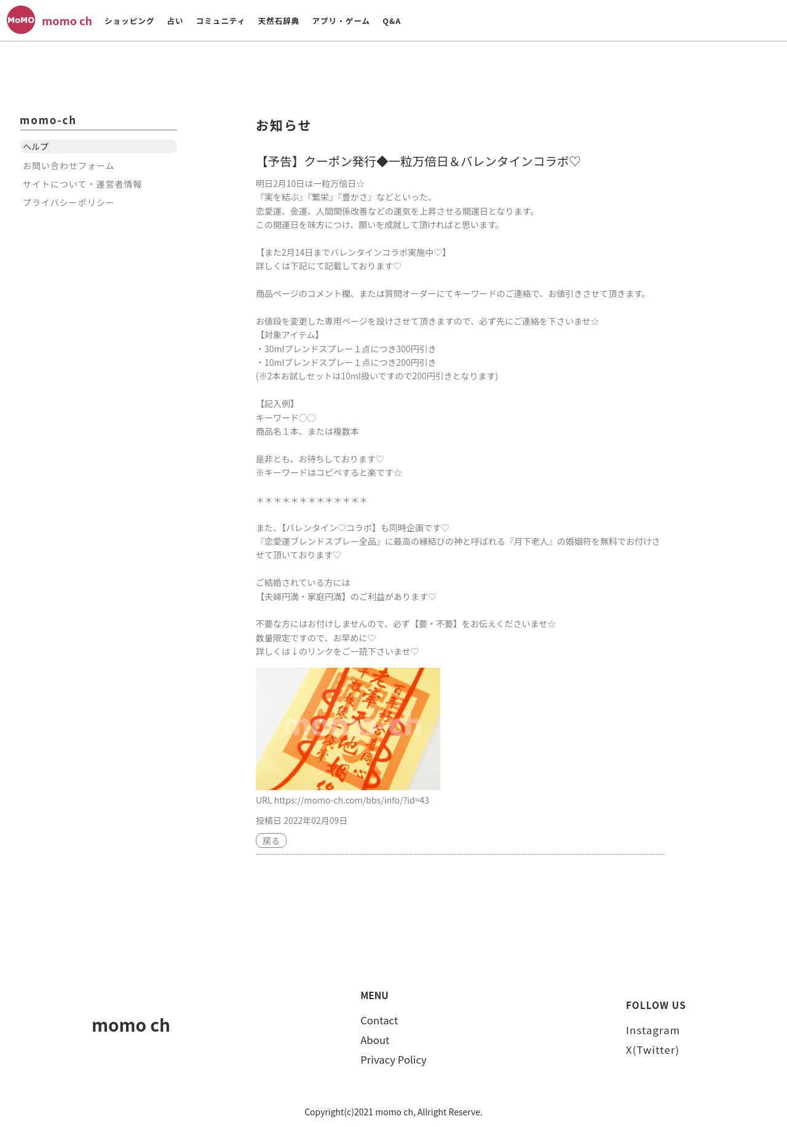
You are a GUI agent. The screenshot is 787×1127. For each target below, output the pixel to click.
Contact (379, 1020)
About (374, 1039)
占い (175, 20)
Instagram (653, 1029)
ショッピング (130, 20)
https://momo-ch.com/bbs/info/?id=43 (351, 800)
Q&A (391, 20)
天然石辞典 (278, 20)
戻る (271, 840)
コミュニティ (221, 20)
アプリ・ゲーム (341, 20)
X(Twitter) (652, 1049)
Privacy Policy (393, 1059)
